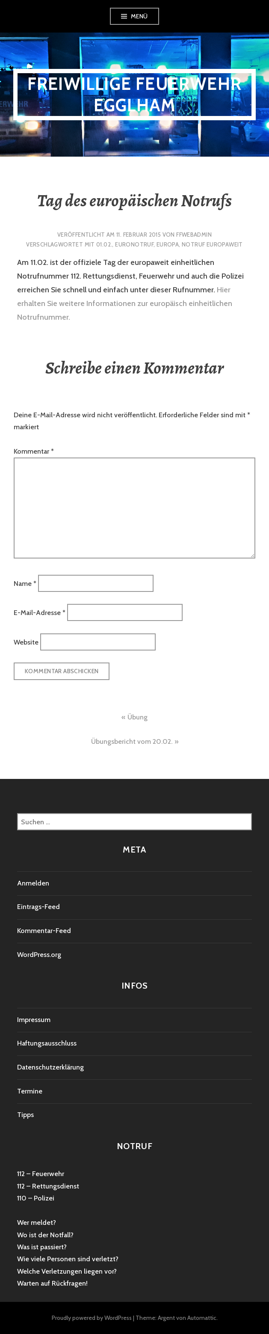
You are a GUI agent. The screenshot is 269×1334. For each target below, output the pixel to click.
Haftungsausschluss (47, 1043)
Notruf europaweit (212, 244)
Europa (168, 244)
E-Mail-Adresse (39, 613)
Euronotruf (134, 244)
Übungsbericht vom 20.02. (131, 741)
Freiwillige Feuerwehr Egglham (134, 94)
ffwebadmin (194, 234)
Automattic (201, 1318)
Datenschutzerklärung (50, 1067)
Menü (139, 16)
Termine (29, 1091)
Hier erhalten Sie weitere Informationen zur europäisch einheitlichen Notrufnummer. (124, 303)
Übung (137, 717)
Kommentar (34, 451)
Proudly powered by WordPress (92, 1318)
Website (26, 642)
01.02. (104, 244)
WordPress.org (39, 955)
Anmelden (33, 883)
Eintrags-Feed (38, 907)
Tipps (25, 1115)
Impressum (33, 1020)
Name (25, 583)
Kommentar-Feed (44, 931)
